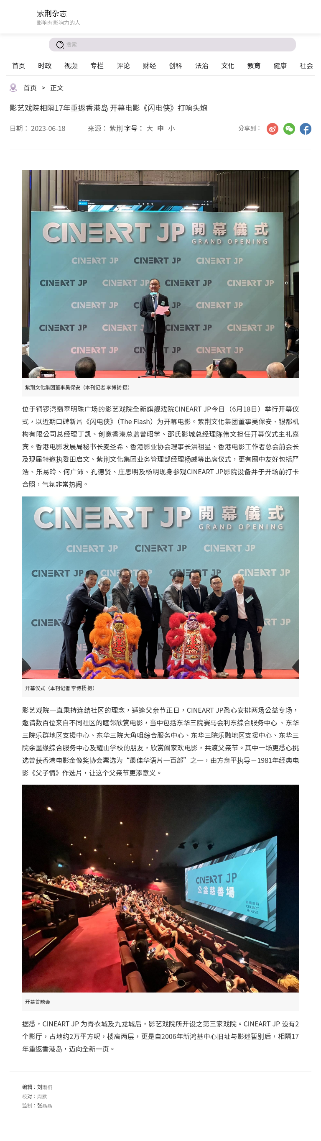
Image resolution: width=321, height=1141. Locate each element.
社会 (306, 65)
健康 (280, 65)
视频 (71, 65)
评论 (123, 65)
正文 (57, 87)
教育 (254, 65)
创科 (175, 65)
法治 (202, 65)
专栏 (97, 65)
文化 (227, 65)
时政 (44, 65)
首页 (18, 65)
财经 (149, 65)
